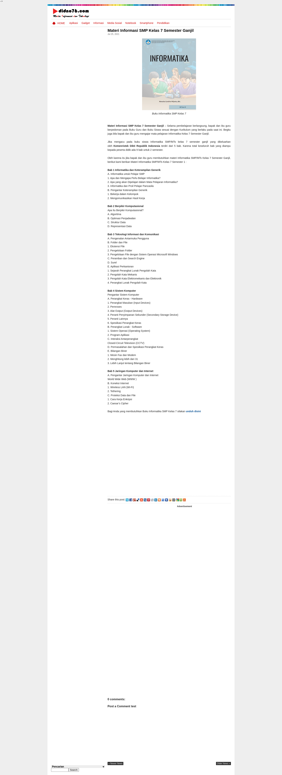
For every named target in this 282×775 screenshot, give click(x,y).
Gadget (85, 23)
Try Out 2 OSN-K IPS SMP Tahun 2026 (85, 169)
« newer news (117, 763)
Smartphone (146, 23)
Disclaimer (224, 772)
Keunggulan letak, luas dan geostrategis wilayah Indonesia (84, 252)
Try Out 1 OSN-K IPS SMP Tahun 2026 (85, 196)
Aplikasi (73, 23)
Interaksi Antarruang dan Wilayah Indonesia (84, 182)
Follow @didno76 (60, 269)
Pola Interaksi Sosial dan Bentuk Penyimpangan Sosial (84, 211)
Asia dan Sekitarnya (80, 153)
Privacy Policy (209, 772)
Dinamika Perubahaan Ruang (82, 237)
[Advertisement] (170, 457)
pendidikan (163, 23)
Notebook (130, 23)
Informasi (98, 23)
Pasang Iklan (176, 772)
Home (61, 23)
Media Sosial (114, 23)
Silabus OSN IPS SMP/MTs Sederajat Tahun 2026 (85, 225)
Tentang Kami (192, 772)
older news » (223, 763)
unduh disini (194, 411)
